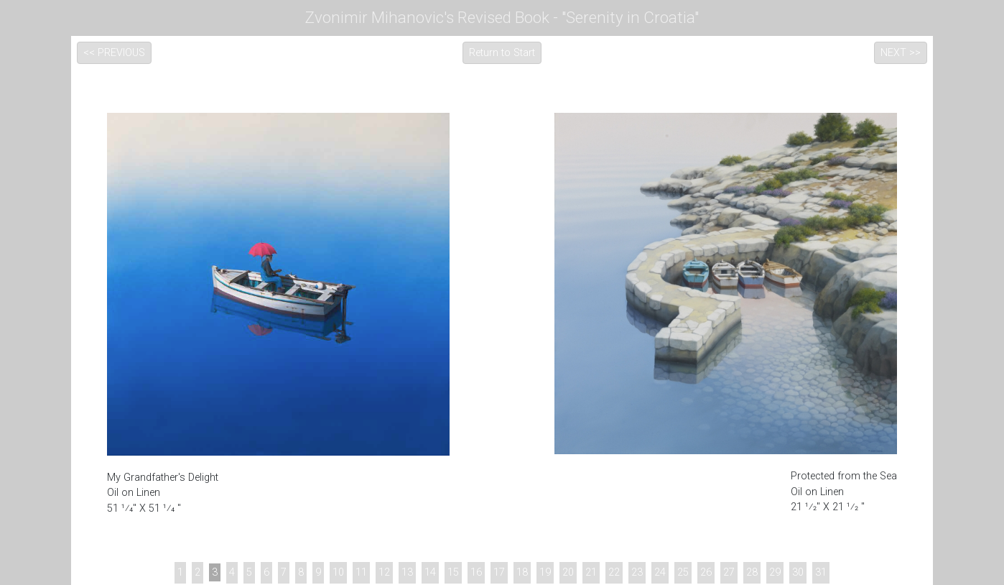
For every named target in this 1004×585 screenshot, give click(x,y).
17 (499, 572)
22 (614, 572)
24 (660, 572)
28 (752, 572)
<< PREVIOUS (114, 53)
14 (430, 572)
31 (821, 572)
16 (476, 572)
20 (568, 572)
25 (683, 572)
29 (775, 572)
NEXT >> (900, 53)
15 (453, 572)
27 (729, 572)
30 (798, 572)
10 (338, 572)
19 (545, 572)
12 (384, 572)
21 (591, 572)
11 (361, 572)
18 (522, 572)
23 (637, 572)
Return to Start (502, 53)
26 (706, 572)
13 (407, 572)
